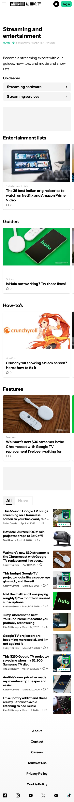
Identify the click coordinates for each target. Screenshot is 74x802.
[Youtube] (31, 795)
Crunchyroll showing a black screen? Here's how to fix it (36, 344)
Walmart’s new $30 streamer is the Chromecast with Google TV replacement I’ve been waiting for (36, 428)
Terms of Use (37, 763)
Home (6, 42)
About (37, 731)
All (9, 500)
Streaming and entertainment (36, 42)
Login (66, 4)
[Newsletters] (56, 795)
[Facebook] (5, 795)
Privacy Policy (37, 773)
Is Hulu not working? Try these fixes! (36, 260)
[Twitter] (43, 795)
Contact (37, 741)
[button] (37, 4)
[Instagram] (18, 795)
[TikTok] (69, 795)
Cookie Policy (37, 784)
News (23, 500)
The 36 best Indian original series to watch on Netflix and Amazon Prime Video (36, 177)
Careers (37, 752)
